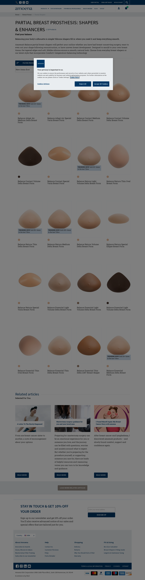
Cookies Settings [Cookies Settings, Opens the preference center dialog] (43, 84)
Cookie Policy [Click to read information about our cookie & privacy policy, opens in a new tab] (74, 77)
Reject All (82, 84)
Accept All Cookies (101, 84)
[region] (73, 74)
